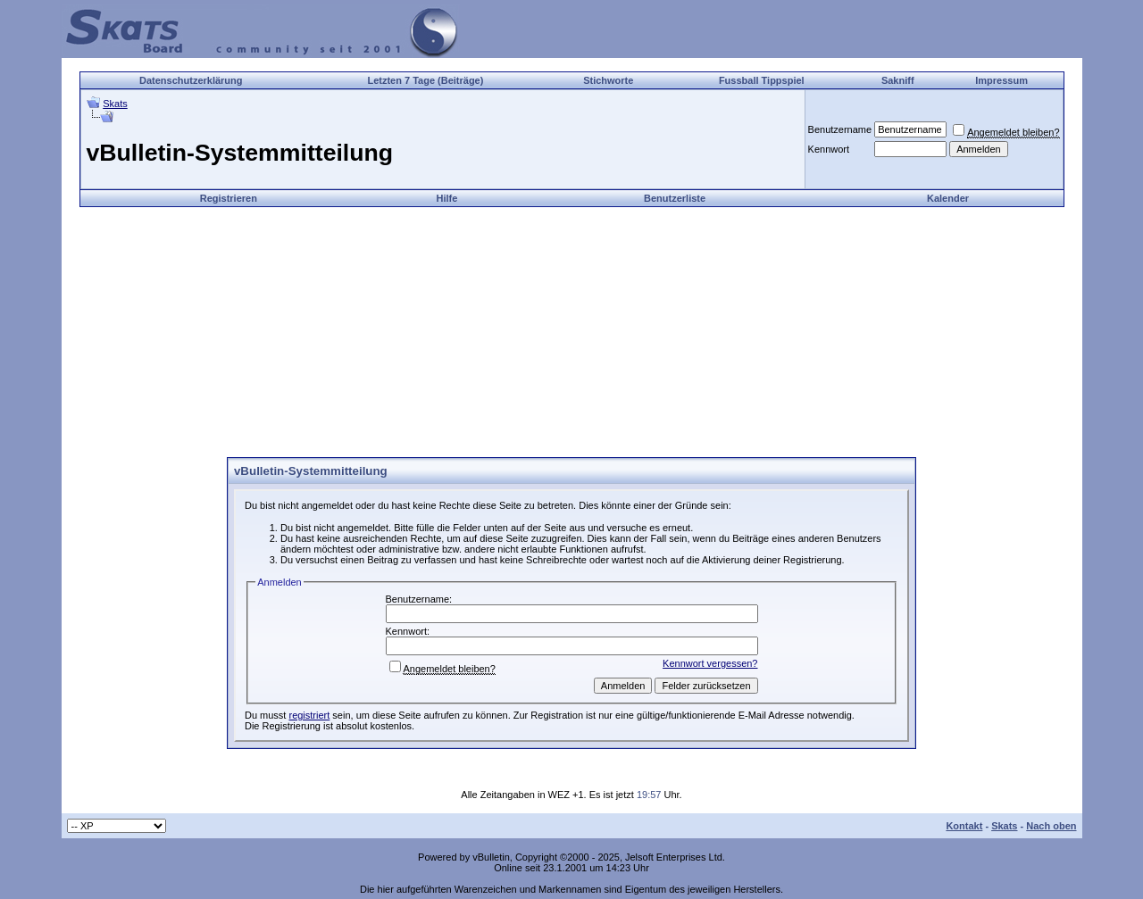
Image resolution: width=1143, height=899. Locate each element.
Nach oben (1051, 825)
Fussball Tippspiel (762, 80)
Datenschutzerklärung (191, 80)
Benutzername (840, 129)
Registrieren (228, 198)
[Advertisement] (571, 332)
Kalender (948, 198)
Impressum (1001, 80)
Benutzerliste (674, 198)
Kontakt (964, 825)
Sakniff (897, 80)
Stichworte (608, 80)
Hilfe (446, 198)
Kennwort (828, 149)
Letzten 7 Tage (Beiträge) (425, 80)
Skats (115, 103)
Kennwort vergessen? (710, 663)
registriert (309, 715)
